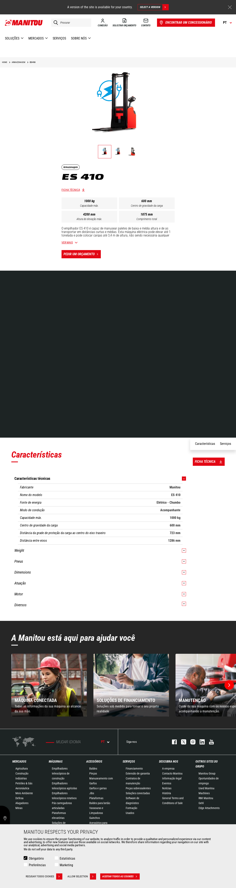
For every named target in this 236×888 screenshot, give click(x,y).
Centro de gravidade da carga (147, 205)
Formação (131, 808)
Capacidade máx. (89, 205)
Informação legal (171, 778)
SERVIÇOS (129, 761)
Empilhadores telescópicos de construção (61, 773)
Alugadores (21, 803)
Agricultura (21, 768)
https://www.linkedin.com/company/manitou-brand (200, 741)
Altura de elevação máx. (89, 219)
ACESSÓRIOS (94, 761)
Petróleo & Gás (23, 783)
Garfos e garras (98, 788)
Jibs (91, 793)
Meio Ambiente (24, 793)
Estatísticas (67, 858)
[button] (229, 685)
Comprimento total (146, 219)
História (166, 793)
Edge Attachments (209, 808)
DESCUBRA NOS (168, 761)
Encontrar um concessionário (185, 22)
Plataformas (96, 798)
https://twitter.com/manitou (181, 741)
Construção (21, 773)
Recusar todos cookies (44, 876)
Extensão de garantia (138, 773)
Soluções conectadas (138, 793)
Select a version (154, 7)
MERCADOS (19, 761)
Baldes (93, 768)
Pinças (93, 773)
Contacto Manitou (172, 773)
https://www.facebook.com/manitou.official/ (172, 741)
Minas (18, 808)
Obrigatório (36, 858)
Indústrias (21, 778)
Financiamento (134, 768)
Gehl (201, 803)
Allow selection (81, 876)
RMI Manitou (206, 798)
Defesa (19, 798)
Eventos (166, 783)
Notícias (166, 788)
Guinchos (94, 818)
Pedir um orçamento (82, 254)
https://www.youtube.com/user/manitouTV (209, 741)
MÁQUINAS (56, 761)
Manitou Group (207, 773)
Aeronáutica (22, 788)
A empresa (168, 768)
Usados (130, 813)
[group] (49, 685)
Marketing (66, 865)
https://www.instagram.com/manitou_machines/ (190, 741)
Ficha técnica (71, 189)
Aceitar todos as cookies (121, 876)
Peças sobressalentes (138, 788)
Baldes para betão (99, 803)
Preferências (37, 865)
